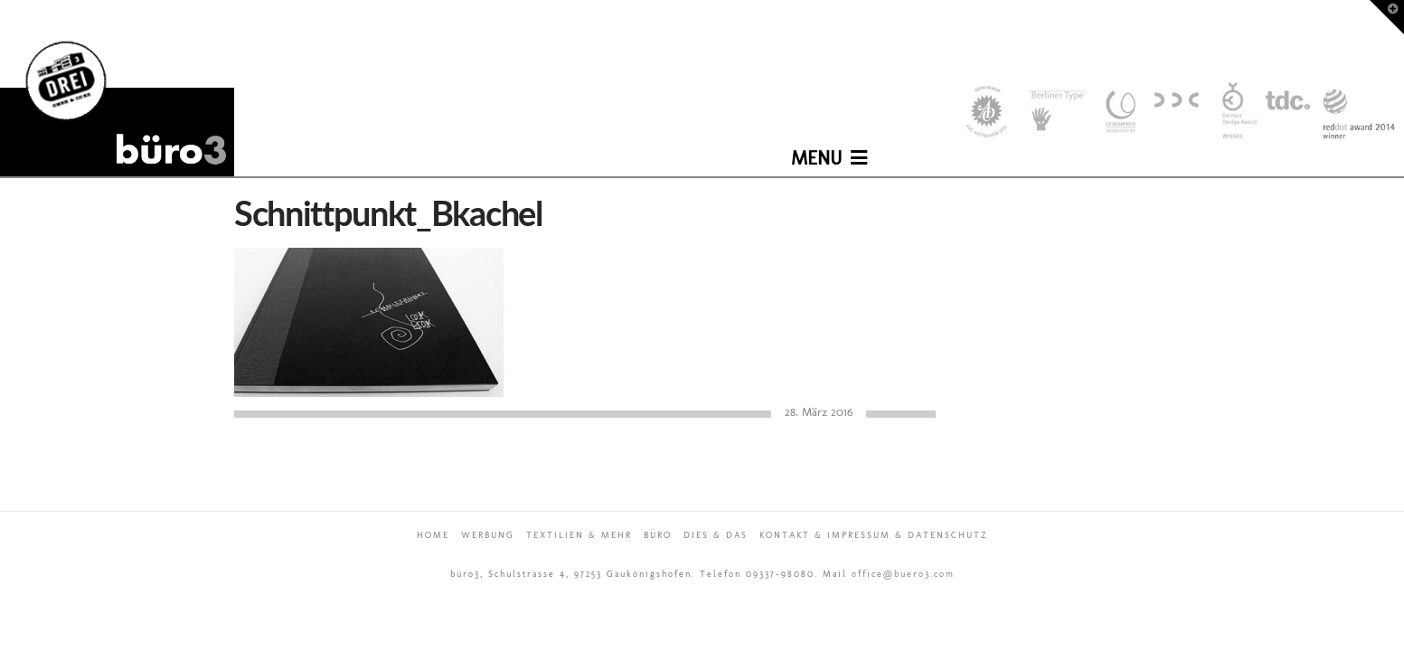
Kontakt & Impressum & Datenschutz (873, 535)
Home (433, 535)
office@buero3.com (903, 574)
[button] (829, 145)
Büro (658, 535)
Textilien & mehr (579, 535)
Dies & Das (715, 535)
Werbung (487, 535)
